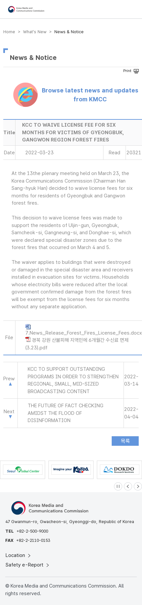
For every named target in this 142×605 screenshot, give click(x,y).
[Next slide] (138, 486)
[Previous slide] (128, 486)
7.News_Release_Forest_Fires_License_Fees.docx (83, 333)
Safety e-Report (28, 565)
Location (19, 555)
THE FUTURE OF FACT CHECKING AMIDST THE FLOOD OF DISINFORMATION (65, 413)
